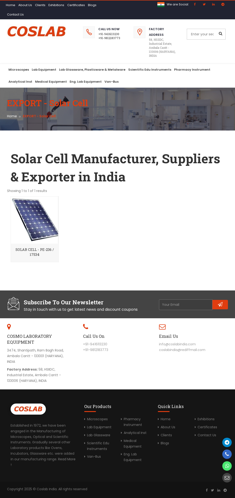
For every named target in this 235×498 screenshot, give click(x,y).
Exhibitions (56, 5)
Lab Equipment (44, 69)
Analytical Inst (20, 81)
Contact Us (15, 14)
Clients (40, 5)
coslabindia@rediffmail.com (182, 349)
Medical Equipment (51, 81)
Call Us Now (108, 29)
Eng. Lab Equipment (86, 81)
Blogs (92, 5)
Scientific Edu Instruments (149, 69)
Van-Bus (111, 81)
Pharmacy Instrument (192, 69)
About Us (25, 5)
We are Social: (178, 4)
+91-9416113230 (108, 34)
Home (10, 5)
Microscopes (18, 69)
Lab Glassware (98, 435)
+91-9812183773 (109, 38)
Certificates (76, 5)
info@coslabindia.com (177, 344)
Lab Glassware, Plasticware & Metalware (92, 69)
